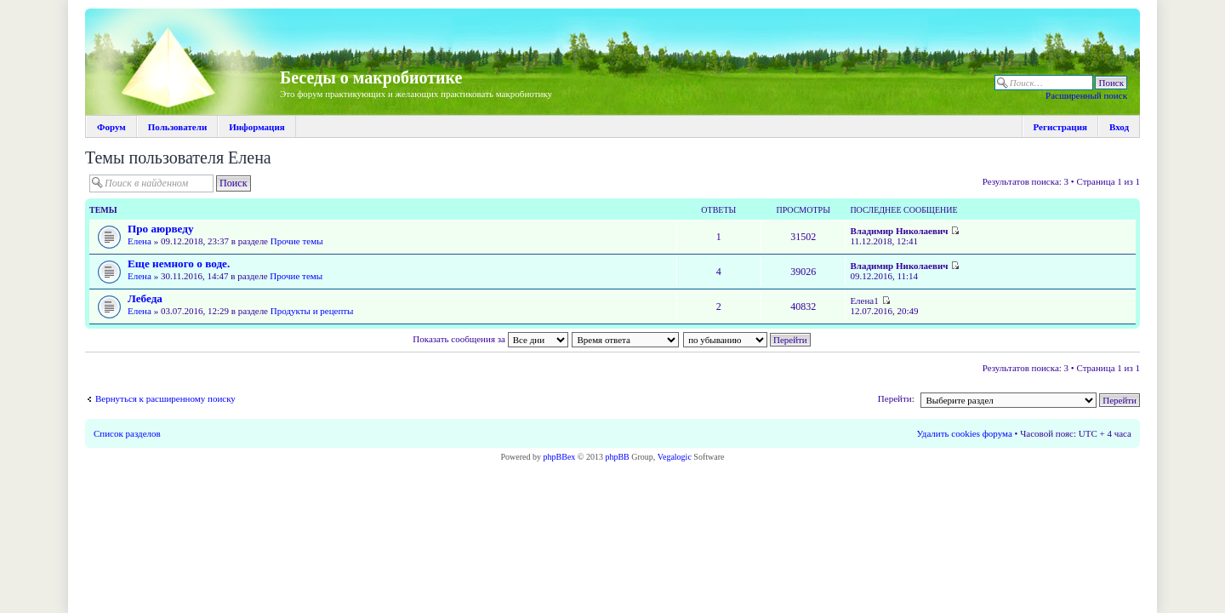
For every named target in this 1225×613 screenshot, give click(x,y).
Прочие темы (297, 241)
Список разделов (127, 433)
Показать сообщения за (490, 339)
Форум (111, 127)
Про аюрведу (161, 228)
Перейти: (896, 398)
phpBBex (560, 456)
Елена (139, 241)
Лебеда (145, 298)
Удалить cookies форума (964, 433)
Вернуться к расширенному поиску (165, 398)
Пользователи (177, 127)
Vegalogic (675, 456)
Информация (257, 127)
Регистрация (1060, 127)
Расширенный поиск (1086, 95)
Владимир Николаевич (899, 231)
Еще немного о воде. (179, 263)
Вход (1119, 127)
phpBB (617, 456)
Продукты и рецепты (312, 311)
